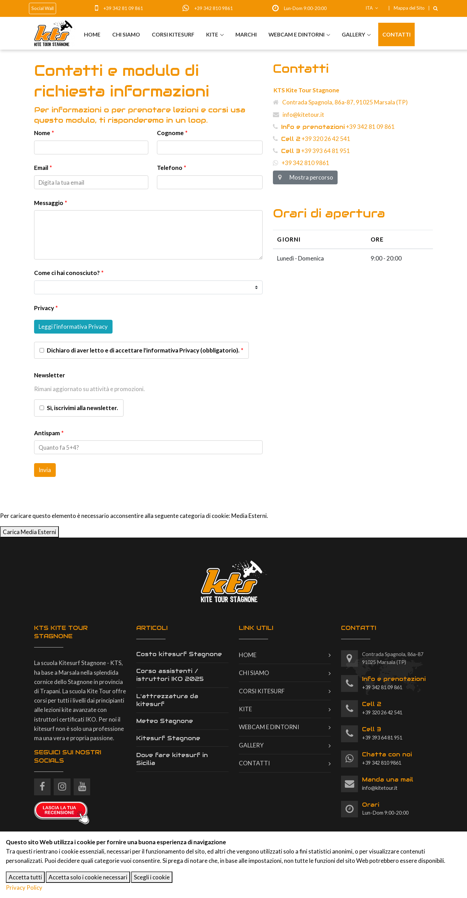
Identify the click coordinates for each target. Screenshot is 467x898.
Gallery (353, 34)
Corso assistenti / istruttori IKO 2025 (170, 675)
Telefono (169, 167)
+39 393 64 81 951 (311, 150)
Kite (212, 34)
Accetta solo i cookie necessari (88, 877)
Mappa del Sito (409, 8)
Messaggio (48, 202)
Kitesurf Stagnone (168, 738)
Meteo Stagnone (164, 721)
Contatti (396, 34)
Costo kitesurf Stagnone (179, 654)
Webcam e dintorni (296, 34)
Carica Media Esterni (29, 531)
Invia (45, 469)
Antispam (47, 433)
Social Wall (42, 8)
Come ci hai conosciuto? (67, 272)
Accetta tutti (25, 877)
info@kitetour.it (298, 114)
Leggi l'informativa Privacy (73, 326)
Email (41, 167)
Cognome (170, 132)
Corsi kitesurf (172, 34)
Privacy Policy (24, 887)
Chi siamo (126, 34)
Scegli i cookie (152, 877)
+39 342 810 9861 (213, 8)
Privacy (44, 308)
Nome (42, 132)
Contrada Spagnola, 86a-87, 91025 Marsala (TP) (340, 102)
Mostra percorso (305, 177)
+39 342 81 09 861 (123, 8)
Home (92, 34)
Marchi (245, 34)
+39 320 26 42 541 (311, 138)
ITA (371, 8)
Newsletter (49, 375)
